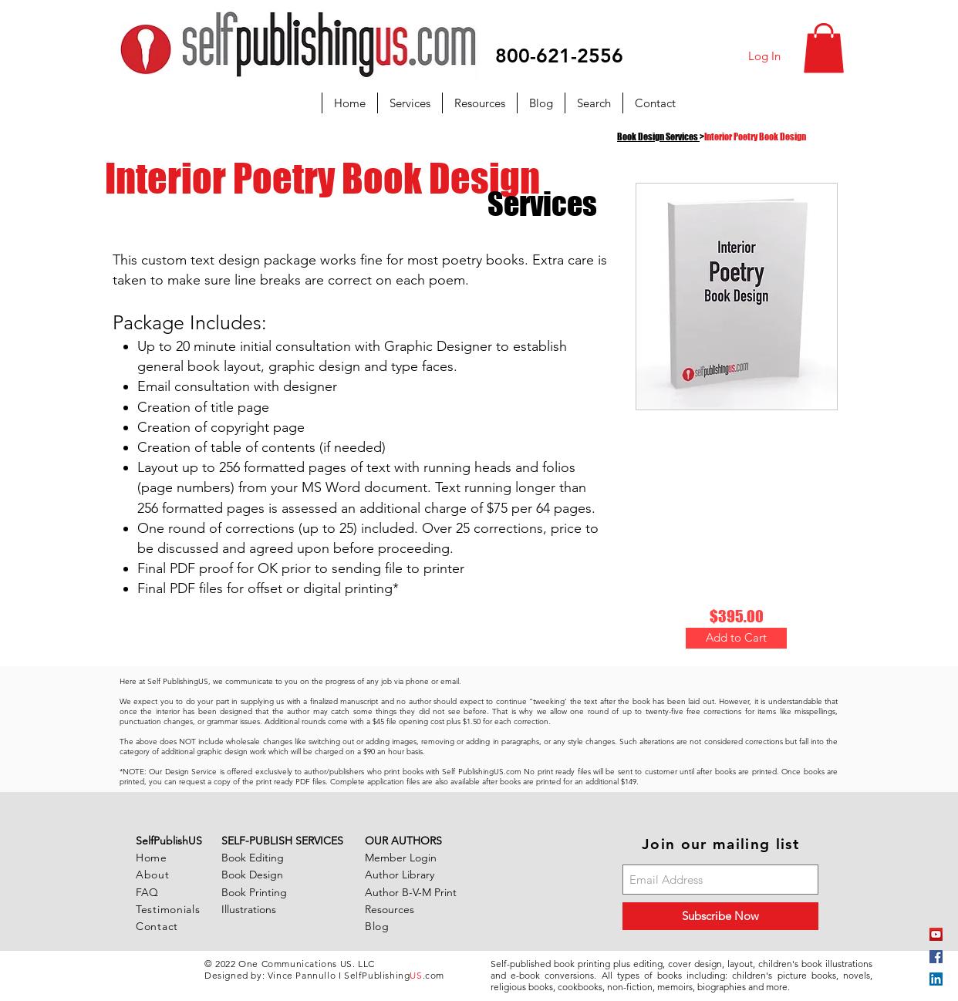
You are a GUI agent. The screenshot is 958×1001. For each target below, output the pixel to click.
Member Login (401, 858)
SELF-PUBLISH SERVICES (282, 841)
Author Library (399, 874)
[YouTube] (936, 934)
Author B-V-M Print (411, 892)
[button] (824, 48)
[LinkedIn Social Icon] (936, 979)
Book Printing (254, 892)
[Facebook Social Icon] (936, 956)
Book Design (252, 874)
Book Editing (252, 858)
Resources (389, 909)
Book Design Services (657, 137)
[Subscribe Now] (720, 916)
